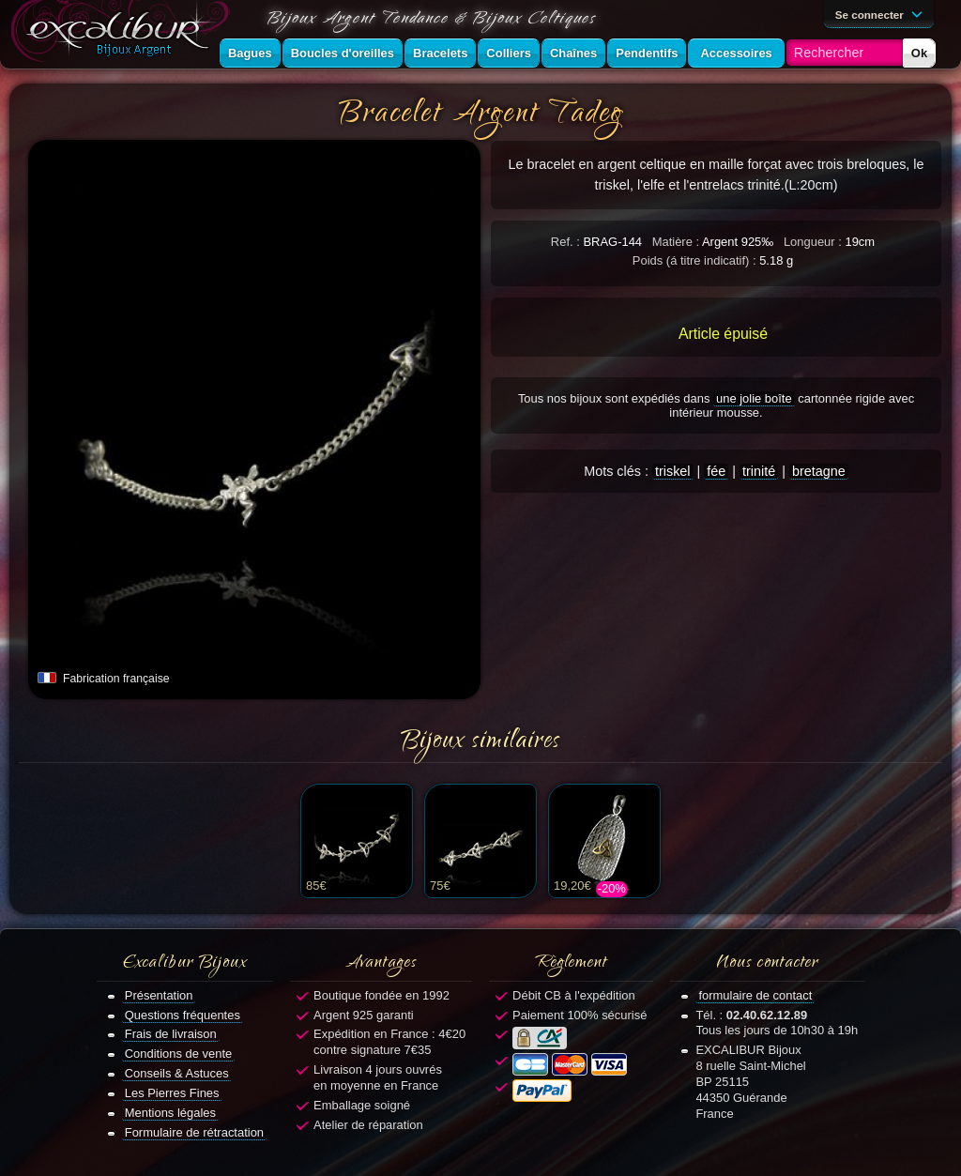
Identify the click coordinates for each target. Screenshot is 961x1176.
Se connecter (882, 13)
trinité (758, 471)
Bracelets (440, 53)
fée (716, 471)
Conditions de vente (179, 1053)
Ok (919, 53)
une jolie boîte (754, 398)
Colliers (508, 53)
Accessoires (735, 53)
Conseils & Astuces (177, 1073)
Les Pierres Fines (172, 1093)
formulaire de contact (755, 995)
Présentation (159, 995)
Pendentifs (647, 53)
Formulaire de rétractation (194, 1132)
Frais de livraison (171, 1034)
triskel (673, 471)
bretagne (819, 471)
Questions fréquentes (182, 1015)
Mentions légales (170, 1113)
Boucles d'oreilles (342, 53)
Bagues (250, 53)
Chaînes (573, 53)
